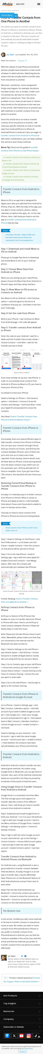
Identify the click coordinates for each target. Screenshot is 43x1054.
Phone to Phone (12, 10)
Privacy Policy (28, 1048)
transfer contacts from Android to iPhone (19, 135)
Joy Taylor (10, 54)
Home (3, 10)
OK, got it (22, 1051)
